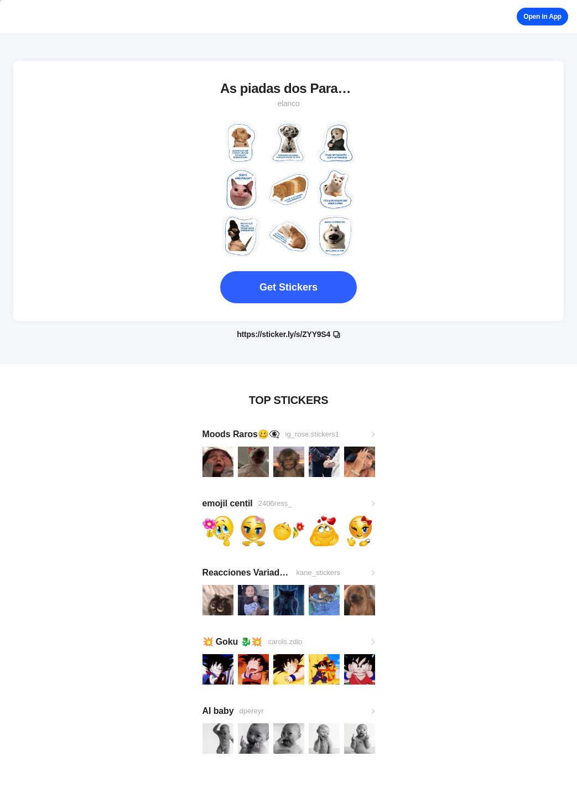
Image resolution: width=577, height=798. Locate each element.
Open (542, 16)
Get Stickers (288, 287)
